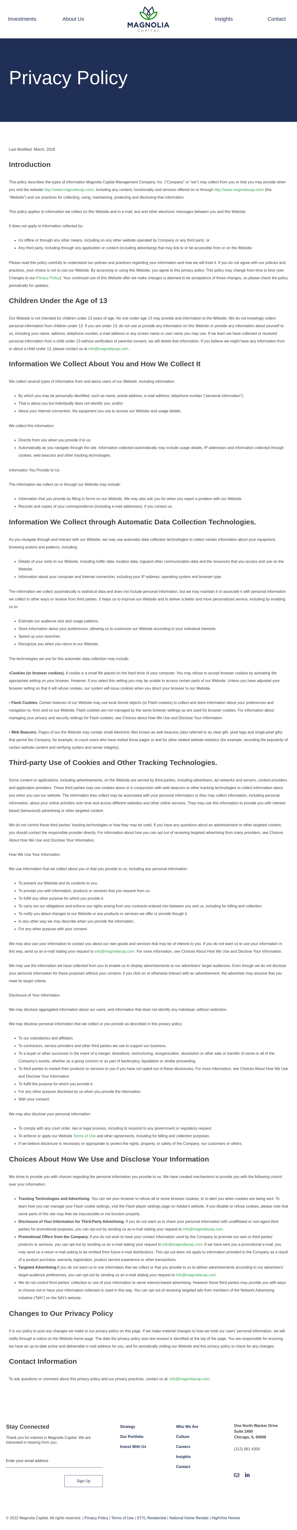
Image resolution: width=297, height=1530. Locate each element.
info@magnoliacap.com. (108, 349)
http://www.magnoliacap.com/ (69, 190)
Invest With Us (133, 1447)
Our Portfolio (132, 1437)
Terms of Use (84, 1136)
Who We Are (187, 1427)
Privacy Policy (48, 278)
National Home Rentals (189, 1518)
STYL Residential (151, 1518)
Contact (183, 1467)
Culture (182, 1437)
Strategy (127, 1427)
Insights (183, 1457)
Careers (183, 1447)
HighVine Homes (226, 1518)
